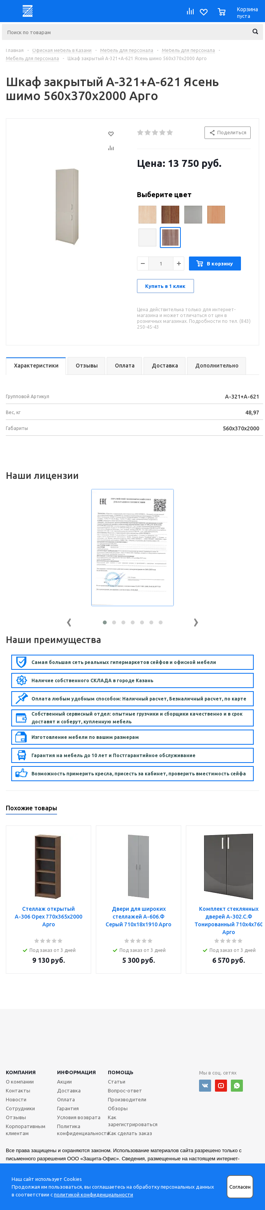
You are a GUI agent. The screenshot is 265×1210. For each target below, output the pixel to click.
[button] (104, 622)
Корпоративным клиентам (25, 1129)
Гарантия (68, 1108)
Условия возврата (78, 1117)
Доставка (69, 1090)
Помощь (120, 1072)
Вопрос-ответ (125, 1090)
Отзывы (16, 1117)
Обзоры (118, 1108)
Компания (21, 1072)
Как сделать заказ (130, 1133)
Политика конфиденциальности (83, 1129)
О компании (20, 1081)
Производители (127, 1099)
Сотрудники (20, 1108)
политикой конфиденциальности (93, 1194)
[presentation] (69, 621)
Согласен (240, 1187)
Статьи (116, 1081)
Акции (64, 1081)
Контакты (18, 1090)
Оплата (66, 1099)
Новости (16, 1099)
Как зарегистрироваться (133, 1121)
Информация (76, 1072)
